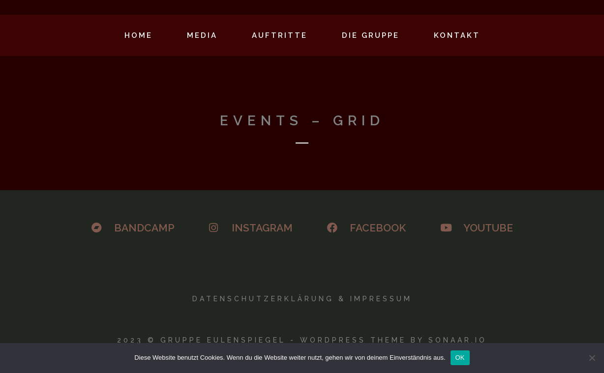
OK (460, 357)
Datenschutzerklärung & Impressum (302, 299)
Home (138, 35)
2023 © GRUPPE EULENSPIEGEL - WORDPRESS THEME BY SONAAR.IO (302, 340)
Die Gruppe (370, 35)
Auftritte (279, 35)
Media (202, 35)
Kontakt (457, 35)
